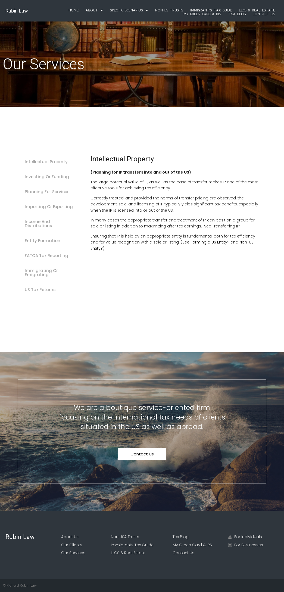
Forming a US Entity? (210, 242)
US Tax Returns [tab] (40, 289)
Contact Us (264, 14)
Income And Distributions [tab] (38, 224)
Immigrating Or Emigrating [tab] (41, 273)
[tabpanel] (175, 206)
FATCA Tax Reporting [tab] (46, 255)
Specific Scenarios (129, 10)
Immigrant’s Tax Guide (211, 10)
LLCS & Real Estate (257, 10)
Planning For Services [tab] (47, 192)
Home (73, 10)
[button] (94, 10)
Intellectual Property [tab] (46, 162)
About (94, 10)
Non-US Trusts (169, 10)
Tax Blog (237, 14)
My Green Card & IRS (202, 14)
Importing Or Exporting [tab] (49, 206)
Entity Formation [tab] (42, 240)
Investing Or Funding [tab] (47, 177)
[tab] (51, 148)
